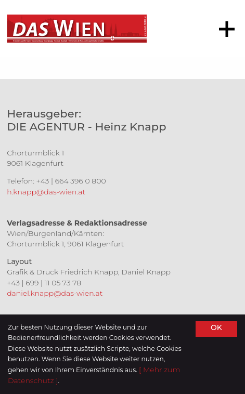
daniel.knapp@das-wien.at (54, 293)
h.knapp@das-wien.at (46, 191)
